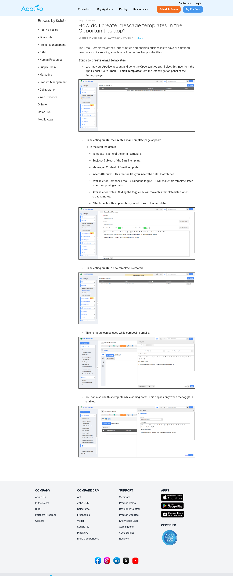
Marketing (45, 74)
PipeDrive (82, 532)
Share (140, 38)
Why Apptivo (104, 9)
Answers (90, 20)
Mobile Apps (45, 119)
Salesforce (83, 509)
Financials (45, 37)
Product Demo (127, 503)
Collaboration (47, 89)
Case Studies (126, 532)
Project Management (52, 44)
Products (84, 9)
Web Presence (48, 97)
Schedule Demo (168, 9)
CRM (42, 52)
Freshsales (83, 514)
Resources (140, 9)
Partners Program (45, 514)
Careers (39, 520)
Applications (126, 526)
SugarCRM (83, 526)
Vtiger (80, 520)
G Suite (42, 104)
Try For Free (193, 9)
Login (198, 3)
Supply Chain (47, 67)
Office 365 (44, 112)
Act (79, 497)
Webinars (124, 497)
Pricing (123, 9)
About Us (40, 497)
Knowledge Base (129, 520)
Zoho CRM (83, 503)
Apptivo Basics (48, 29)
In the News (42, 503)
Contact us (185, 3)
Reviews (124, 538)
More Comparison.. (88, 538)
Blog (38, 509)
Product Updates (129, 514)
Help (81, 20)
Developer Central (129, 509)
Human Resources (50, 59)
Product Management (52, 82)
